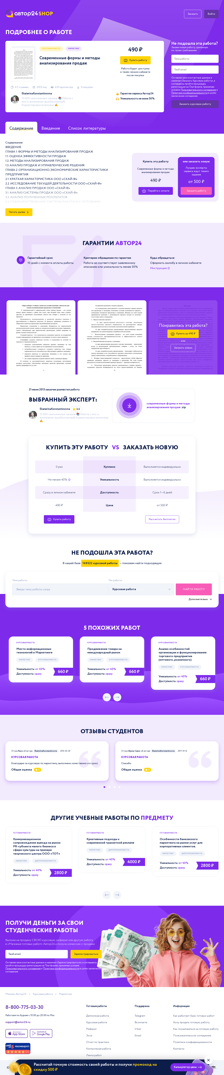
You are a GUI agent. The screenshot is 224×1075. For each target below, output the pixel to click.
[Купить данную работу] (153, 405)
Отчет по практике (97, 1042)
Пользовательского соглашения (198, 90)
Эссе (89, 1036)
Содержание (21, 128)
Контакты (178, 1049)
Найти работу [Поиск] (194, 589)
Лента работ (94, 1055)
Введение (50, 128)
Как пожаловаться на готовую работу (196, 1029)
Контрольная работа (98, 1049)
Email (138, 1036)
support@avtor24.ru (17, 1022)
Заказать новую (183, 348)
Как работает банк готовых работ (194, 1016)
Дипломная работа (45, 861)
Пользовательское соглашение (192, 1036)
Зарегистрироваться (86, 954)
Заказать (193, 14)
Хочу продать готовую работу (191, 1022)
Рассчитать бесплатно (162, 519)
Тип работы (115, 580)
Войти (211, 14)
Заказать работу (196, 191)
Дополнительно (198, 599)
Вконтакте (141, 1022)
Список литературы (87, 128)
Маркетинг (73, 48)
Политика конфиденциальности (192, 1042)
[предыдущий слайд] (107, 697)
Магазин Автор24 (15, 994)
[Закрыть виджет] (208, 1060)
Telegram (140, 1016)
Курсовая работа (51, 48)
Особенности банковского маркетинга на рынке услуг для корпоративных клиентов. (181, 843)
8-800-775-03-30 (24, 1007)
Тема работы (19, 580)
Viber (138, 1029)
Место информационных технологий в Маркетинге (34, 651)
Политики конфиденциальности (189, 93)
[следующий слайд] (117, 697)
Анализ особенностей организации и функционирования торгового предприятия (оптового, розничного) (182, 654)
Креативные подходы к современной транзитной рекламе (110, 841)
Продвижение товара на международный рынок (104, 651)
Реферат (91, 1029)
